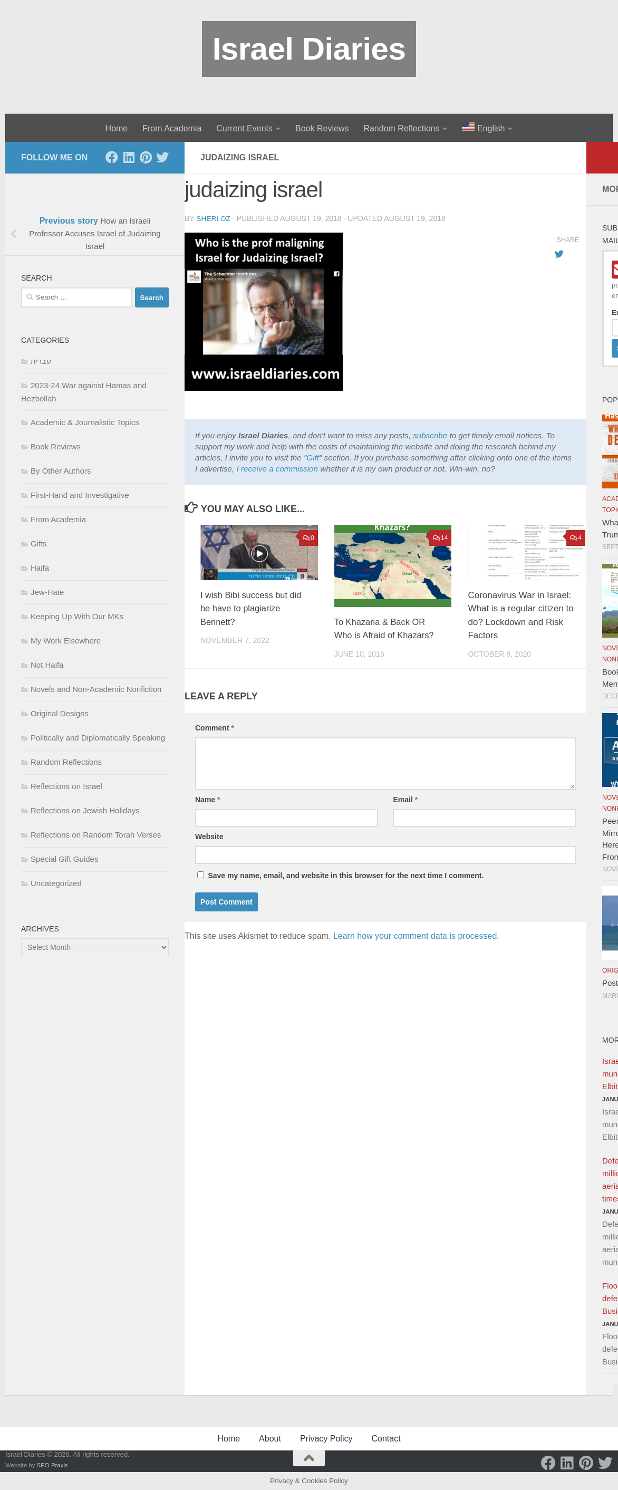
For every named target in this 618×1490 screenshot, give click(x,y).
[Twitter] (162, 157)
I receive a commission (277, 468)
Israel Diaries (309, 48)
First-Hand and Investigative (80, 495)
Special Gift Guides (64, 858)
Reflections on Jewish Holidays (85, 810)
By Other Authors (61, 470)
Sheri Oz (213, 218)
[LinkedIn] (128, 157)
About (270, 1438)
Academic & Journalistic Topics (85, 422)
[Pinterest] (145, 157)
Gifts (39, 543)
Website (209, 836)
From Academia (171, 128)
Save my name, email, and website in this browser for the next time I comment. (346, 875)
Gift (312, 457)
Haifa (40, 567)
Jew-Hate (47, 592)
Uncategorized (56, 883)
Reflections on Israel (66, 786)
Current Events (244, 128)
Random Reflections (401, 128)
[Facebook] (111, 157)
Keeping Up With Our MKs (77, 616)
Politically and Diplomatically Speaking (98, 737)
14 (440, 537)
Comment (214, 727)
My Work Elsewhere (66, 640)
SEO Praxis (52, 1465)
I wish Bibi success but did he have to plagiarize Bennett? (252, 608)
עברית (41, 361)
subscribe (430, 434)
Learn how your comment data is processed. (416, 935)
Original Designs (60, 713)
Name (207, 799)
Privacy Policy (326, 1438)
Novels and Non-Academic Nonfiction (96, 689)
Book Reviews (322, 128)
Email (405, 799)
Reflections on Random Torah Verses (96, 834)
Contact (385, 1438)
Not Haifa (47, 664)
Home (116, 128)
